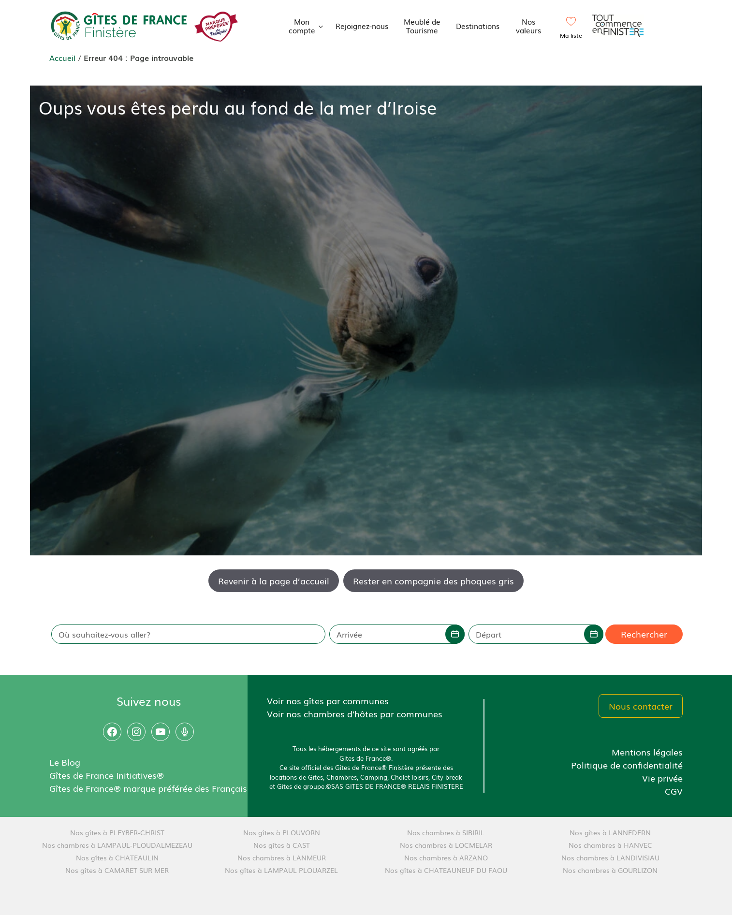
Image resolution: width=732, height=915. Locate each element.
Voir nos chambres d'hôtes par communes (354, 713)
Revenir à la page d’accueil (273, 580)
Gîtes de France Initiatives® (106, 775)
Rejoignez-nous (362, 25)
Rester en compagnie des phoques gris (433, 580)
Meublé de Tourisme (422, 25)
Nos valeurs (528, 25)
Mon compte (309, 25)
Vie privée (662, 777)
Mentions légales (647, 751)
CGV (674, 790)
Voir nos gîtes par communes (328, 700)
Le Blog (64, 761)
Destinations (477, 25)
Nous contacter (641, 705)
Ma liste (571, 35)
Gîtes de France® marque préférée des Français (148, 788)
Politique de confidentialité (627, 764)
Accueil (62, 57)
